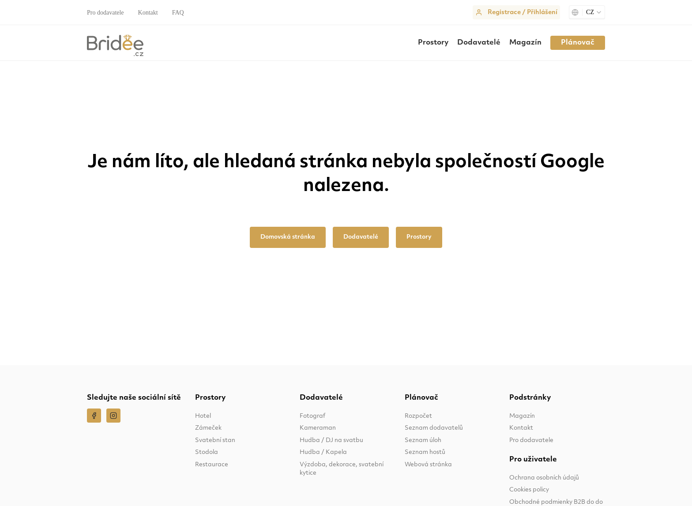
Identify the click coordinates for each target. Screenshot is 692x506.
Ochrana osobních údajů (544, 478)
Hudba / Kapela (323, 452)
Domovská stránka (287, 237)
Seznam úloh (423, 440)
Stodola (206, 452)
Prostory (433, 42)
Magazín (525, 42)
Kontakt (148, 12)
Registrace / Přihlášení (522, 12)
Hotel (203, 416)
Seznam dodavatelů (434, 428)
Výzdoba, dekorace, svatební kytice (342, 469)
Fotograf (312, 416)
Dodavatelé (478, 42)
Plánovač (577, 42)
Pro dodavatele (105, 12)
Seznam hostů (425, 452)
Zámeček (208, 428)
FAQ (178, 12)
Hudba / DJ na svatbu (331, 440)
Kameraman (318, 428)
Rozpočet (418, 416)
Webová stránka (428, 465)
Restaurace (211, 465)
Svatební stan (215, 440)
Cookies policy (529, 490)
